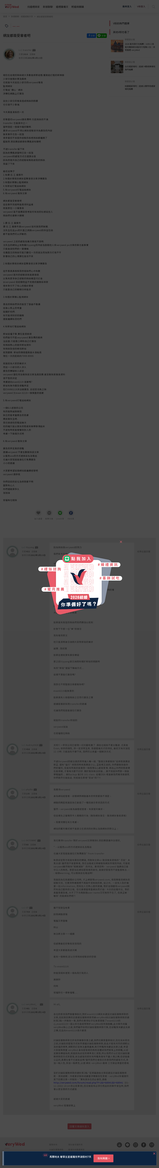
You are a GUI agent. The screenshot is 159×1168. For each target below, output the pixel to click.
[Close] (121, 540)
